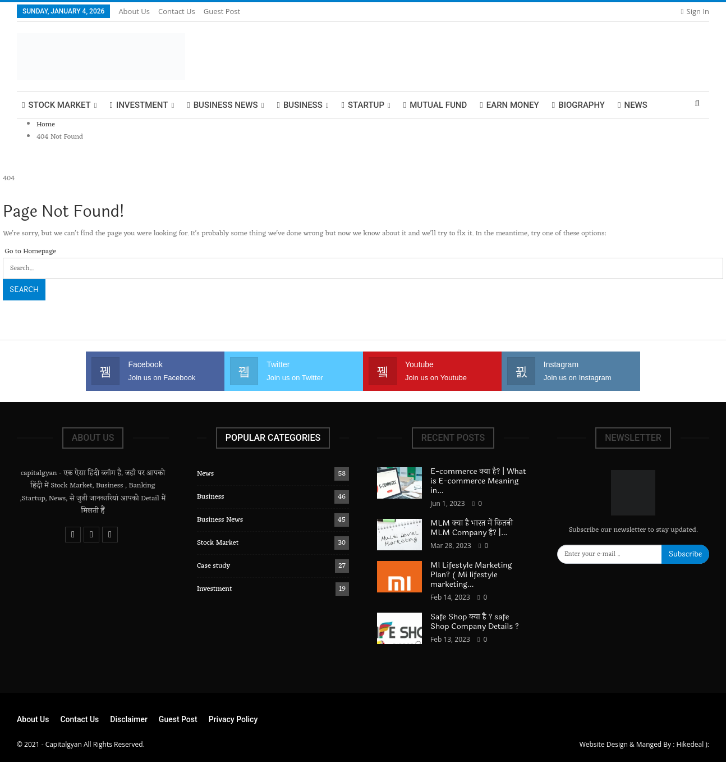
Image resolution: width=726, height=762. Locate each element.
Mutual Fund (435, 105)
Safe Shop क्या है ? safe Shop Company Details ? (475, 621)
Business (299, 105)
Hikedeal (690, 744)
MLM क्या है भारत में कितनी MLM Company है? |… (471, 528)
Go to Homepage (29, 251)
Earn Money (509, 105)
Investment (138, 105)
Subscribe (685, 554)
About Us (134, 11)
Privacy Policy (233, 719)
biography (578, 105)
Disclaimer (129, 719)
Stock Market (56, 105)
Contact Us (176, 11)
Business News (222, 105)
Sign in (695, 11)
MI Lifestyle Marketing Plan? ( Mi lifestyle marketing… (471, 574)
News (632, 105)
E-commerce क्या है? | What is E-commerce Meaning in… (478, 481)
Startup (363, 105)
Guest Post (222, 11)
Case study (213, 565)
